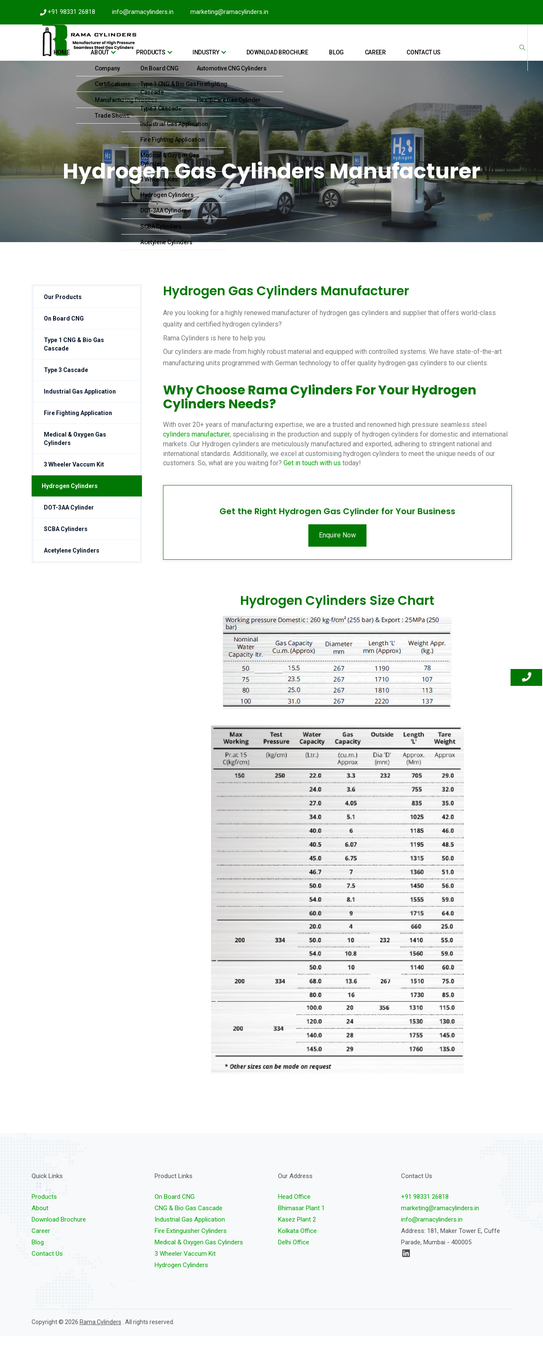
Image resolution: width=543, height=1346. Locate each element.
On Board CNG (64, 328)
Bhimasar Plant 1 (301, 1218)
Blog (361, 48)
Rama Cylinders (100, 1332)
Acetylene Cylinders (71, 560)
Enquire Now (337, 545)
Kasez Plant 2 (297, 1229)
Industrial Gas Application (80, 401)
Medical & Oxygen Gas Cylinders (75, 448)
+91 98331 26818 (71, 12)
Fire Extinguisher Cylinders (191, 1241)
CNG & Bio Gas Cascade (188, 1218)
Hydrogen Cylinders (70, 496)
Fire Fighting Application (78, 423)
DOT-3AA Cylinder (69, 517)
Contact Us (423, 48)
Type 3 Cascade (66, 380)
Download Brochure (317, 48)
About (185, 48)
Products (223, 48)
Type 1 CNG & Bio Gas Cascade (74, 354)
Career (387, 48)
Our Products (63, 307)
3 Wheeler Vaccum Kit (74, 474)
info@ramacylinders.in (143, 12)
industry (264, 48)
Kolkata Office (297, 1241)
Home (156, 48)
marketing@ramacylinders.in (229, 12)
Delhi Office (293, 1252)
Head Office (294, 1207)
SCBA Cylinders (66, 539)
